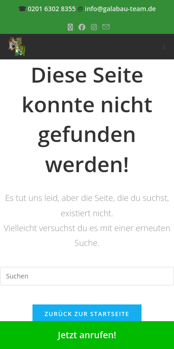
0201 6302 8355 (52, 8)
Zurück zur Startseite (87, 314)
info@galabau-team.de (120, 8)
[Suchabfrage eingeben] (87, 276)
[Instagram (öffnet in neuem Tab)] (94, 27)
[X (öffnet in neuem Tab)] (70, 27)
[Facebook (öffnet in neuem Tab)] (82, 27)
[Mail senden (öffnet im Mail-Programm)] (105, 27)
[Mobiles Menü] (164, 46)
